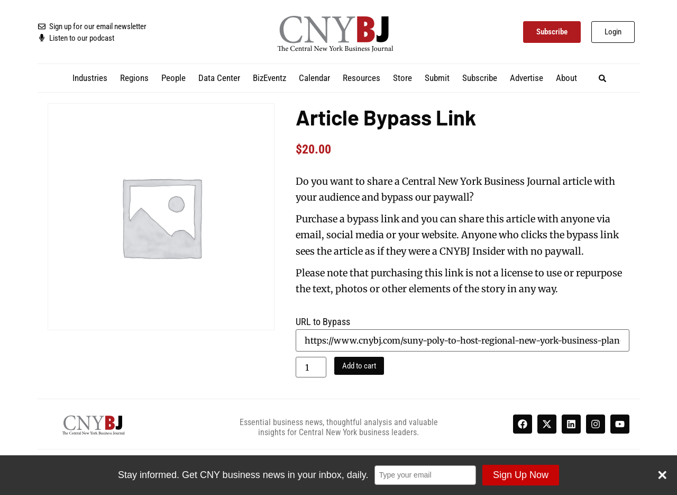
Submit (437, 78)
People (173, 78)
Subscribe (479, 78)
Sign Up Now (520, 475)
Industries (89, 78)
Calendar (314, 78)
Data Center (219, 78)
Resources (361, 78)
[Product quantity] (311, 367)
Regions (134, 78)
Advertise (526, 78)
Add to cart (359, 366)
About (566, 78)
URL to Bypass (323, 322)
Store (402, 78)
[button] (602, 78)
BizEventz (269, 78)
